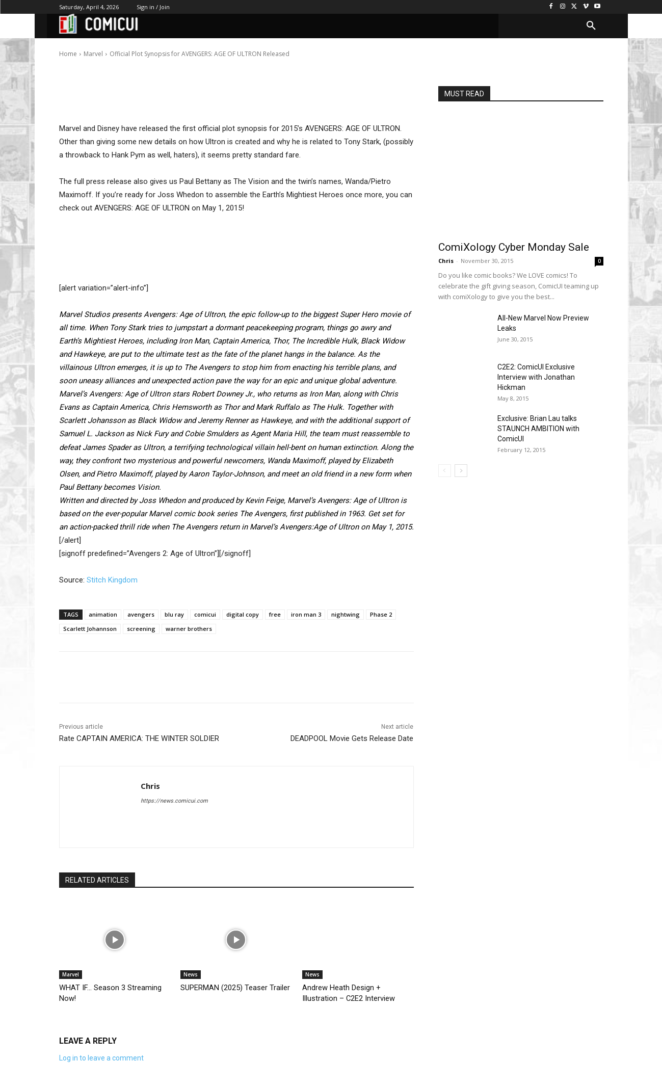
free (275, 614)
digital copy (242, 614)
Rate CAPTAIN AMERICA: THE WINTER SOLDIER (139, 738)
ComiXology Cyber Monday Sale (513, 247)
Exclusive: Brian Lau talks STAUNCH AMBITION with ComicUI (538, 428)
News (190, 974)
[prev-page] (444, 470)
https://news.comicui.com (174, 801)
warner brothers (189, 628)
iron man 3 (306, 614)
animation (103, 614)
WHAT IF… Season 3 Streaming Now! (112, 987)
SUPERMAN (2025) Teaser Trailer (228, 987)
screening (141, 628)
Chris (91, 46)
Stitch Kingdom (112, 580)
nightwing (345, 614)
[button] (591, 26)
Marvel (70, 974)
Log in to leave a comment (101, 1057)
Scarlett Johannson (90, 628)
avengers (140, 614)
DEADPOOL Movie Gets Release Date (351, 738)
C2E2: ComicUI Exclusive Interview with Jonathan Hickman (536, 377)
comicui (205, 614)
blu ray (174, 614)
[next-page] (461, 470)
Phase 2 (381, 614)
